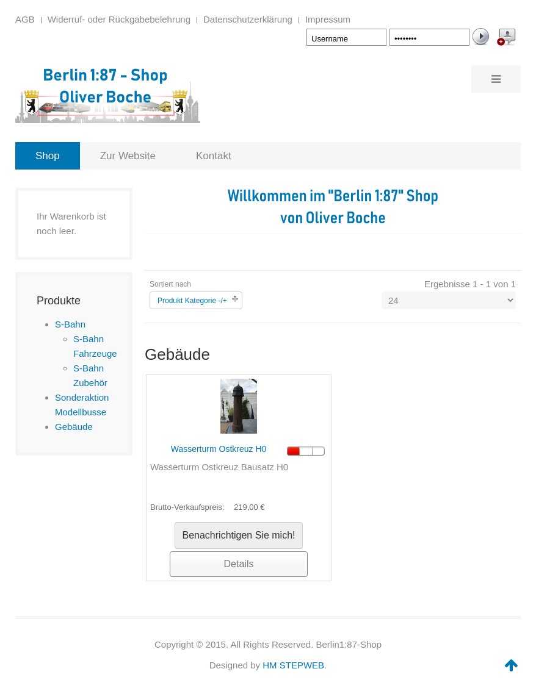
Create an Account (505, 39)
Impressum (327, 19)
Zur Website (128, 156)
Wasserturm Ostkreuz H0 (219, 449)
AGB (25, 19)
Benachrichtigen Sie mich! (239, 535)
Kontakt (213, 156)
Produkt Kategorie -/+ (192, 300)
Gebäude (74, 426)
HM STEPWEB (293, 665)
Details (239, 564)
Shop (47, 156)
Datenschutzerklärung (247, 19)
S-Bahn (70, 324)
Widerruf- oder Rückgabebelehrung (119, 19)
